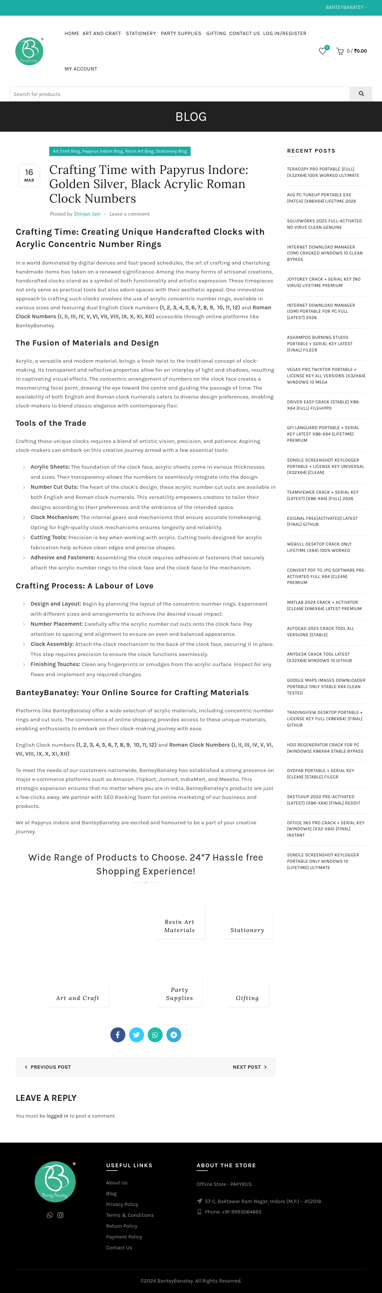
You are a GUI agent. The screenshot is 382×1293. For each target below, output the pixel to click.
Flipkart (146, 779)
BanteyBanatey (101, 822)
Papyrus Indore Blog (102, 151)
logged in (58, 1116)
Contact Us (244, 33)
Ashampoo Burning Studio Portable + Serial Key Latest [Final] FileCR (320, 344)
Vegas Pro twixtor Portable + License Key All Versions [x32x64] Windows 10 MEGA (326, 376)
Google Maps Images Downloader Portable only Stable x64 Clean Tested (326, 687)
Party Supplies (181, 33)
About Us (117, 1183)
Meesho (229, 779)
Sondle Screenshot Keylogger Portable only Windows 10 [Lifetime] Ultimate (323, 861)
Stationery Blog (171, 151)
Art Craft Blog (66, 151)
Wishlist (327, 48)
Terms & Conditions (130, 1215)
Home (72, 33)
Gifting (216, 33)
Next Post (247, 1067)
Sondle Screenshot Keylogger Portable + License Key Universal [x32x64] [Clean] (325, 466)
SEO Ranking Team (127, 797)
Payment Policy (124, 1237)
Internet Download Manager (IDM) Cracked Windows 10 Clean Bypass (325, 253)
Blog (111, 1193)
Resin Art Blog (139, 151)
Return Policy (122, 1226)
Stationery (141, 33)
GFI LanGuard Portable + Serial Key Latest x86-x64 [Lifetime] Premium (323, 434)
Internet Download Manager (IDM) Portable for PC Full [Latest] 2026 (321, 312)
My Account (81, 69)
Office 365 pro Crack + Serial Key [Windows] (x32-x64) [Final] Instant (326, 829)
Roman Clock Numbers (199, 744)
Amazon (123, 779)
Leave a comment (130, 213)
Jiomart (168, 779)
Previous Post (51, 1067)
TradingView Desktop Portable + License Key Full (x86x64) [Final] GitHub (325, 719)
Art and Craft (101, 33)
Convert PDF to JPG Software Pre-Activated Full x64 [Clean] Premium (326, 576)
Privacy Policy (122, 1204)
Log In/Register (285, 33)
